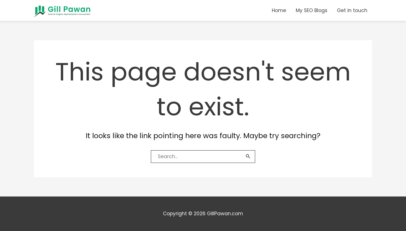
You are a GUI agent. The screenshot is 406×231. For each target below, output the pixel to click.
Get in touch (352, 10)
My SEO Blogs (311, 10)
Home (279, 10)
